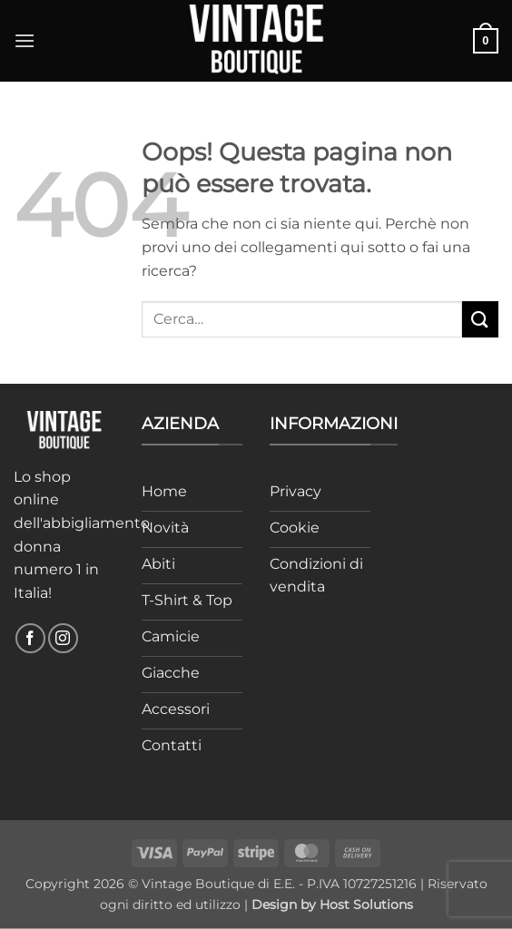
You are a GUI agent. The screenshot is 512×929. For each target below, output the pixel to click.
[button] (24, 40)
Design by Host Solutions (332, 904)
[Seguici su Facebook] (30, 638)
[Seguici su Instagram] (63, 638)
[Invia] (480, 319)
